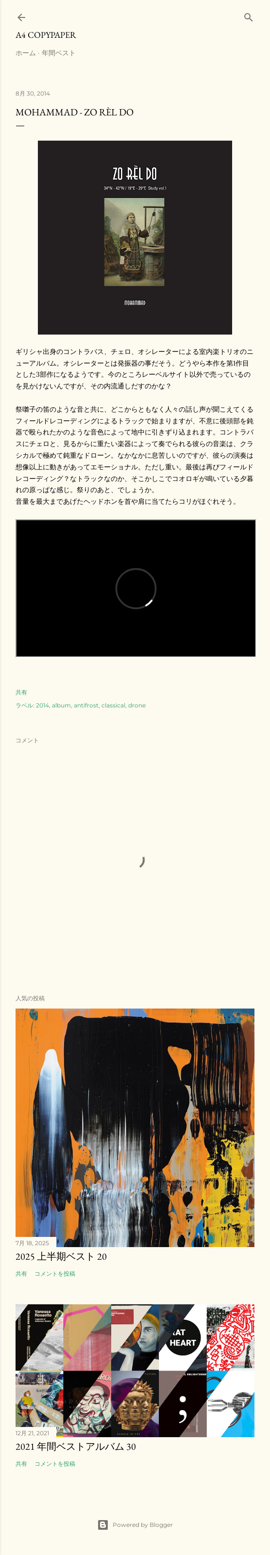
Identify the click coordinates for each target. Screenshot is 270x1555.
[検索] (248, 15)
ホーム (26, 52)
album (61, 705)
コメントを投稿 (54, 1273)
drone (137, 705)
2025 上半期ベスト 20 (61, 1256)
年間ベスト (59, 52)
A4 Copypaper (46, 34)
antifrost (86, 705)
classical (113, 705)
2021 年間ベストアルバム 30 (76, 1446)
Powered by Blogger (135, 1525)
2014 (42, 705)
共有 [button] (21, 692)
